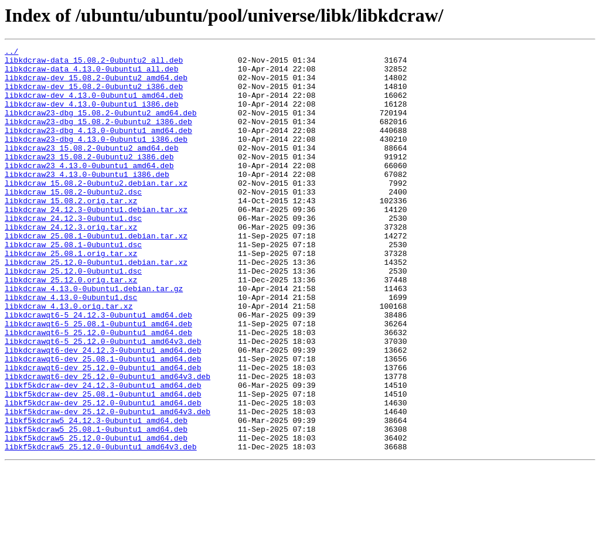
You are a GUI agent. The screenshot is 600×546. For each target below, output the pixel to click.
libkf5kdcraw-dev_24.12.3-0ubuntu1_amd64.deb (103, 453)
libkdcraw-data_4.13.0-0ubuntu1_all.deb (91, 74)
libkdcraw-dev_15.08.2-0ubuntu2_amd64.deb (96, 84)
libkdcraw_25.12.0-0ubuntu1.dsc (73, 316)
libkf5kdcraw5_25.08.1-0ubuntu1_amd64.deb (96, 506)
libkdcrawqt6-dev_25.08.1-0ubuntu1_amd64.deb (103, 422)
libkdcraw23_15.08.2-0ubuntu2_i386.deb (89, 179)
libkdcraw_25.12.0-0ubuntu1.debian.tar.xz (96, 306)
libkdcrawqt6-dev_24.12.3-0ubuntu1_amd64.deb (103, 411)
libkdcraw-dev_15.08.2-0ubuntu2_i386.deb (94, 95)
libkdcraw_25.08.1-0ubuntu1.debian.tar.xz (96, 274)
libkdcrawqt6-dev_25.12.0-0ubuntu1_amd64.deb (103, 432)
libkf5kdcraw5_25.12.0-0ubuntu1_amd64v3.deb (101, 527)
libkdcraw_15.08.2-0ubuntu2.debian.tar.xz (96, 211)
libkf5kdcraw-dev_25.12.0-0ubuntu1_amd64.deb (103, 474)
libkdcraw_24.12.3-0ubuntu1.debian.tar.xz (96, 242)
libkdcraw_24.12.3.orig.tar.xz (71, 263)
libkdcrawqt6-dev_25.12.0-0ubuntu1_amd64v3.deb (107, 443)
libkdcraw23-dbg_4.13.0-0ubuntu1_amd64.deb (98, 147)
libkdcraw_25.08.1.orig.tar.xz (71, 295)
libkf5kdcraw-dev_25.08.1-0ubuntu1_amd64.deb (103, 464)
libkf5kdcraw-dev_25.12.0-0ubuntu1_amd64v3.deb (107, 485)
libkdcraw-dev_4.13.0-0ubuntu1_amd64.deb (94, 105)
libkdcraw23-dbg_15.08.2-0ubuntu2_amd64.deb (101, 126)
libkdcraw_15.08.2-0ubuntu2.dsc (73, 221)
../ (11, 52)
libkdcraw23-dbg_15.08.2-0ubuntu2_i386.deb (98, 137)
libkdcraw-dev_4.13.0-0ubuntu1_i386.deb (91, 116)
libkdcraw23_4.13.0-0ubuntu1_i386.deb (87, 200)
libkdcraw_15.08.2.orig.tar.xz (71, 232)
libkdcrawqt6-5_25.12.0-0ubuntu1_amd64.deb (98, 390)
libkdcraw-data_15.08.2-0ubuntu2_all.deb (94, 63)
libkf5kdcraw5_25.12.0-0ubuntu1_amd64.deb (96, 516)
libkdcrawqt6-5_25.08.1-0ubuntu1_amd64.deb (98, 379)
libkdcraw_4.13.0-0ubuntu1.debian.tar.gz (94, 337)
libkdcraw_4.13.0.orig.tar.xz (68, 358)
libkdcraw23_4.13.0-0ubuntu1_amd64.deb (89, 190)
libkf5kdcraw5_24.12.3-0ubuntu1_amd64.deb (96, 495)
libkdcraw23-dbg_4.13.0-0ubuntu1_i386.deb (96, 158)
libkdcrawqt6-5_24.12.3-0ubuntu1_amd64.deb (98, 369)
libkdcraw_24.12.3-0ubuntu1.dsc (73, 253)
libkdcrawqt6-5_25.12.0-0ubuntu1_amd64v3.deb (103, 400)
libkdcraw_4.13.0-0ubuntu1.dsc (71, 348)
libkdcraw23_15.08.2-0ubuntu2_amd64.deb (91, 168)
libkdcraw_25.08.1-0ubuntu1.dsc (73, 284)
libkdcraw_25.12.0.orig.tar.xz (71, 327)
